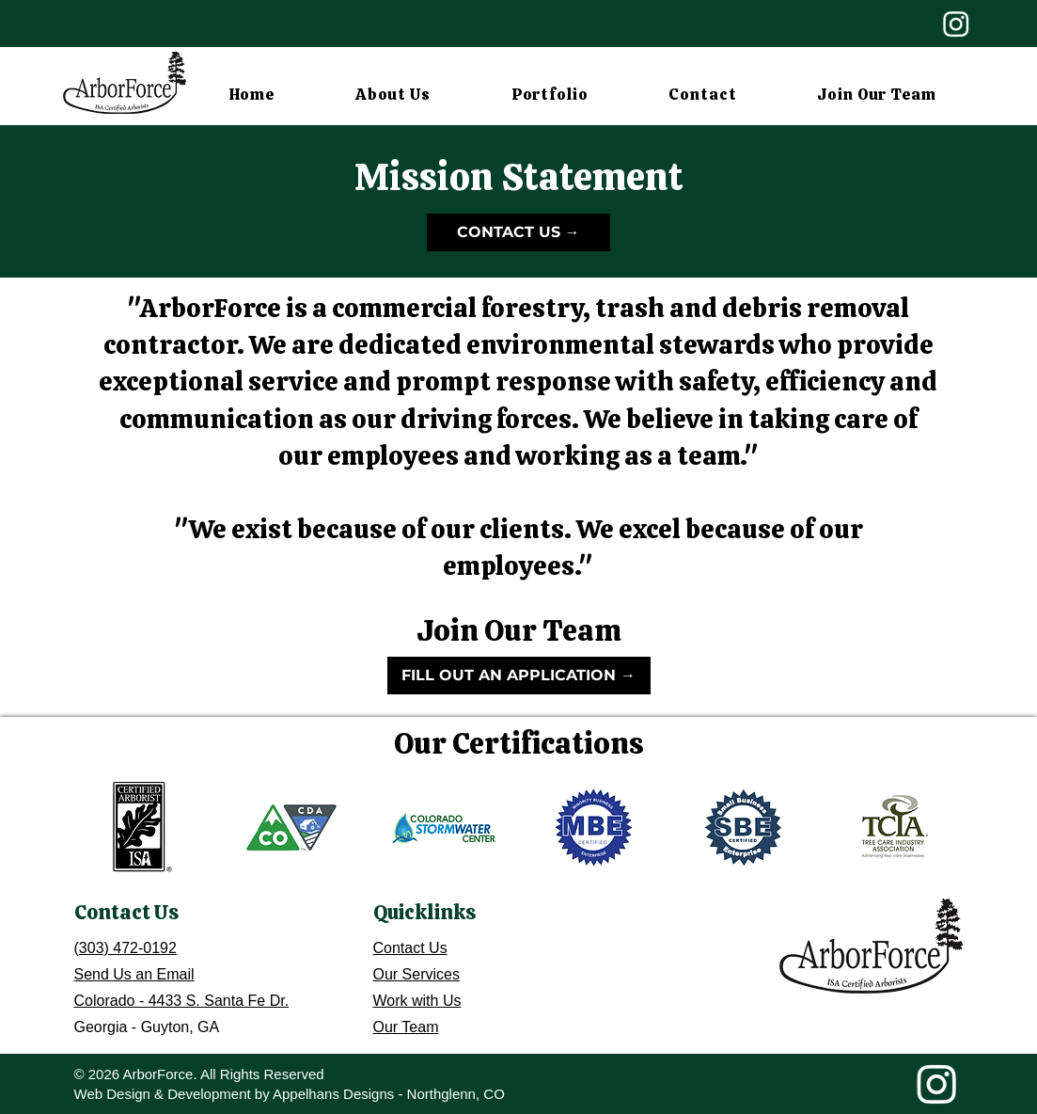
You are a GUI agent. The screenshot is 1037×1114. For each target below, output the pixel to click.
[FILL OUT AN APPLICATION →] (519, 675)
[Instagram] (956, 23)
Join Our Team (518, 630)
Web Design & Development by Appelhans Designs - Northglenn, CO (289, 1094)
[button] (393, 94)
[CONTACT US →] (518, 232)
